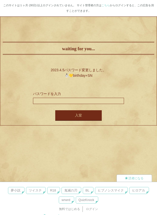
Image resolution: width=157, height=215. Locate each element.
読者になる (134, 178)
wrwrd (66, 200)
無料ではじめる (69, 209)
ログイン (92, 209)
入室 (78, 115)
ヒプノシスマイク (111, 190)
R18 (53, 190)
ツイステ (35, 190)
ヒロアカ (138, 190)
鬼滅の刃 (70, 190)
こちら (106, 5)
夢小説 (15, 190)
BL (88, 190)
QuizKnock (86, 200)
